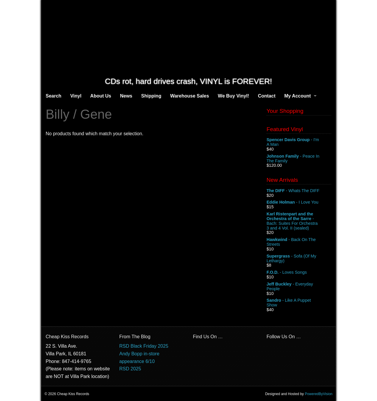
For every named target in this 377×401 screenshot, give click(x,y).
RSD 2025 (130, 368)
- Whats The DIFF (299, 191)
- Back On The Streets (299, 242)
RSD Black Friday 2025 (143, 346)
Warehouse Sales (189, 95)
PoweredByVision (319, 394)
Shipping (151, 95)
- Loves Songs (299, 272)
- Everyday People (299, 286)
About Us (100, 95)
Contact (267, 95)
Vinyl (75, 95)
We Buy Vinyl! (233, 95)
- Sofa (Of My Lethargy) (299, 258)
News (126, 95)
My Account (297, 95)
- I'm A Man (299, 142)
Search (53, 95)
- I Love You (299, 202)
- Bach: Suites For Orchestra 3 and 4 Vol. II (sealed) (299, 221)
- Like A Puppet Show (299, 303)
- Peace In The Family (299, 159)
